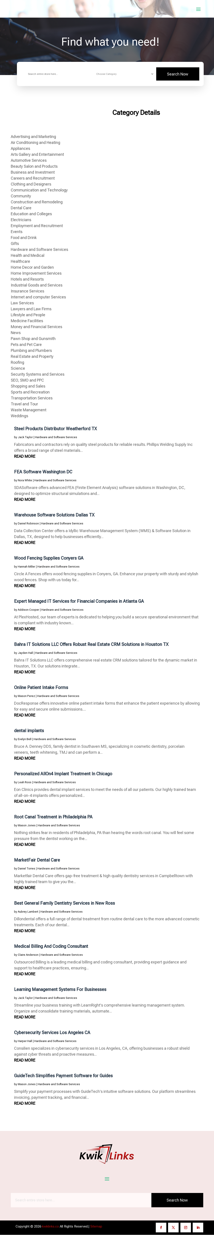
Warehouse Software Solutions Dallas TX (54, 515)
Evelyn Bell (24, 739)
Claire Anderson (28, 955)
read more (24, 456)
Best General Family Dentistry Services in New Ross (64, 903)
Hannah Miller (26, 566)
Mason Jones (27, 825)
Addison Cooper (28, 610)
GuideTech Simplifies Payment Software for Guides (63, 1076)
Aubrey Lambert (28, 911)
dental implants (29, 730)
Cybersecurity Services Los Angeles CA (52, 1032)
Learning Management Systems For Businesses (60, 989)
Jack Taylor (25, 437)
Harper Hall (25, 1041)
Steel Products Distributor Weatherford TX (55, 429)
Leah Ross (24, 782)
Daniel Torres (26, 868)
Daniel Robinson (28, 523)
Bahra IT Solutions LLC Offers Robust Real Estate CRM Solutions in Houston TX (91, 644)
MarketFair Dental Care (37, 860)
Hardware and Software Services (56, 437)
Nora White (25, 480)
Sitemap (96, 1226)
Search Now (177, 74)
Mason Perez (26, 696)
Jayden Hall (25, 653)
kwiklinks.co (50, 1226)
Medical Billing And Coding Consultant (51, 946)
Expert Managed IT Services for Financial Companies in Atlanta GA (79, 601)
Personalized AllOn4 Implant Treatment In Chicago (63, 774)
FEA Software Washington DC (43, 472)
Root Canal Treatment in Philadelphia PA (53, 817)
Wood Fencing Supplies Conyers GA (48, 558)
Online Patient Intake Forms (41, 687)
